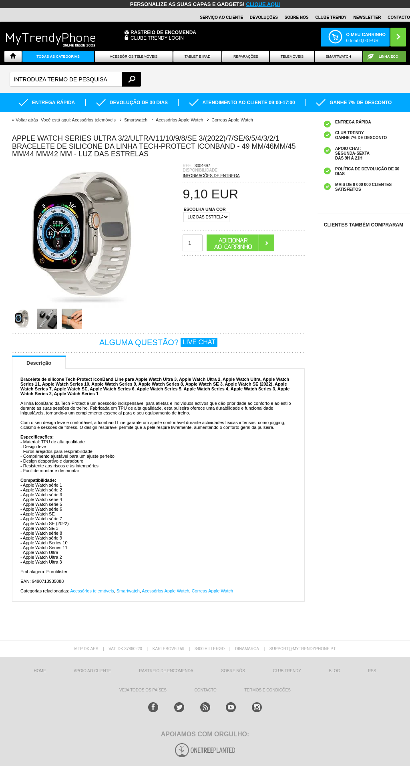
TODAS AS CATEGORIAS (58, 57)
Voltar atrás (27, 119)
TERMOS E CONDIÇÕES (267, 690)
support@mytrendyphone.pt (302, 649)
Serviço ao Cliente (221, 17)
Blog (334, 671)
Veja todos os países (143, 690)
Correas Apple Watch (212, 590)
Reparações (245, 57)
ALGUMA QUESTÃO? (158, 342)
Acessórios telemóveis (92, 590)
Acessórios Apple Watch (165, 590)
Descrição (38, 363)
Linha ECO (388, 57)
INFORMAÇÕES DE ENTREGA (211, 176)
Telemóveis (292, 57)
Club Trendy (287, 671)
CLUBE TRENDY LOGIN (157, 38)
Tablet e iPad (198, 57)
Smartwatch (338, 57)
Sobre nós (297, 17)
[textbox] (75, 79)
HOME (40, 671)
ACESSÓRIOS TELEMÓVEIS (133, 57)
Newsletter (367, 17)
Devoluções (264, 17)
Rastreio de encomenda (163, 32)
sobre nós (233, 671)
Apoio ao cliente (92, 671)
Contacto (399, 17)
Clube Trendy (330, 17)
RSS (372, 671)
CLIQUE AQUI (263, 4)
